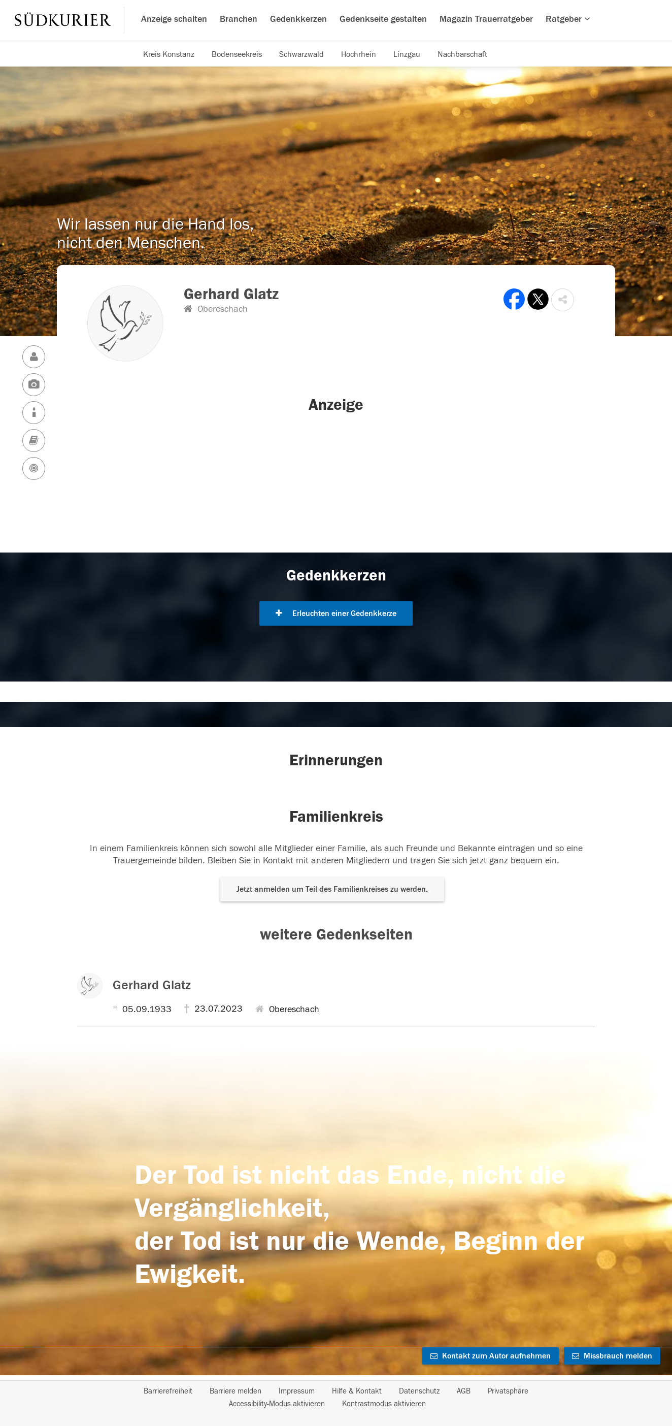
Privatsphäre (508, 1391)
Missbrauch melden (612, 1355)
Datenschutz (419, 1391)
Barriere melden (235, 1391)
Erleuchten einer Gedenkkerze (336, 613)
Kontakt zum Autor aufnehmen (490, 1355)
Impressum (297, 1391)
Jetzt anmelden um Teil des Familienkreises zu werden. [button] (332, 889)
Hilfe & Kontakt (357, 1391)
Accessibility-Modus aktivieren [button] (277, 1404)
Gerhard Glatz (152, 985)
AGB (464, 1391)
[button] (562, 299)
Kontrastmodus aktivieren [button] (384, 1404)
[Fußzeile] (336, 1397)
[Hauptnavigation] (336, 20)
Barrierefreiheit (168, 1391)
